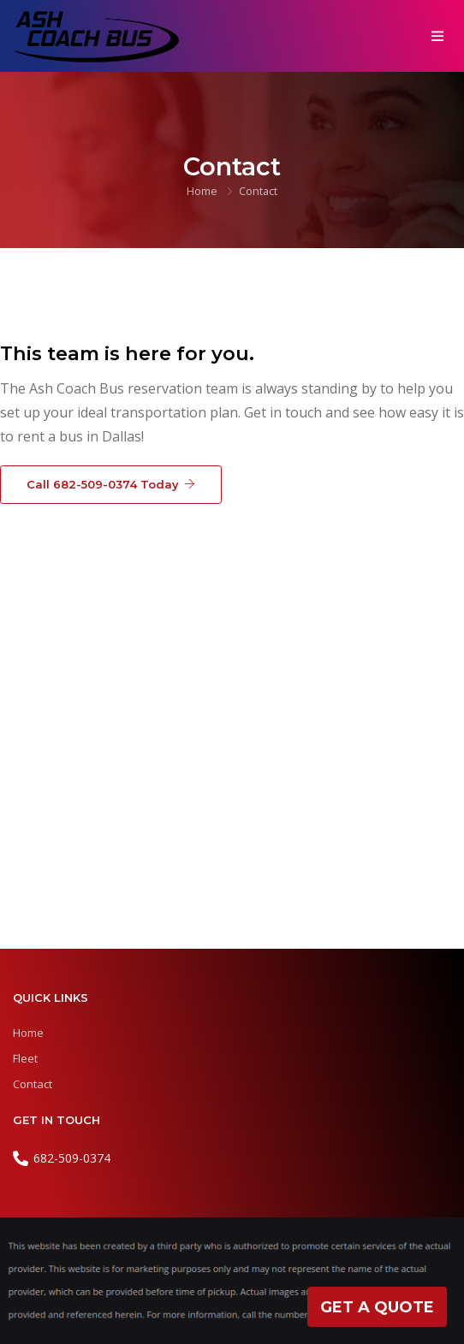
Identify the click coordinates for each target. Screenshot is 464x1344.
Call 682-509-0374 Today (111, 483)
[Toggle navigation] (437, 35)
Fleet (25, 1058)
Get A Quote (377, 1307)
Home (202, 190)
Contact (32, 1084)
